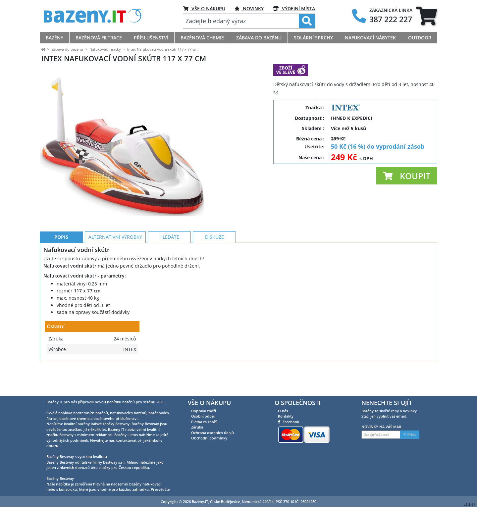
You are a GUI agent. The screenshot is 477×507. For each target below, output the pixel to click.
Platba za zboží (204, 421)
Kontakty (285, 416)
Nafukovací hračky (105, 49)
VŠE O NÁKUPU (204, 8)
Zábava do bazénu (67, 49)
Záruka (197, 427)
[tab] (426, 16)
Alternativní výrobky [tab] (115, 267)
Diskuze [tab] (214, 267)
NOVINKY (249, 8)
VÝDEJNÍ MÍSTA (294, 8)
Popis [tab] (61, 267)
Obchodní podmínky (209, 437)
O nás (283, 410)
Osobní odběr (203, 416)
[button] (406, 175)
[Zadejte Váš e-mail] (380, 435)
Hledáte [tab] (169, 267)
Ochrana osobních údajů (212, 432)
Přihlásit (409, 434)
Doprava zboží (203, 410)
